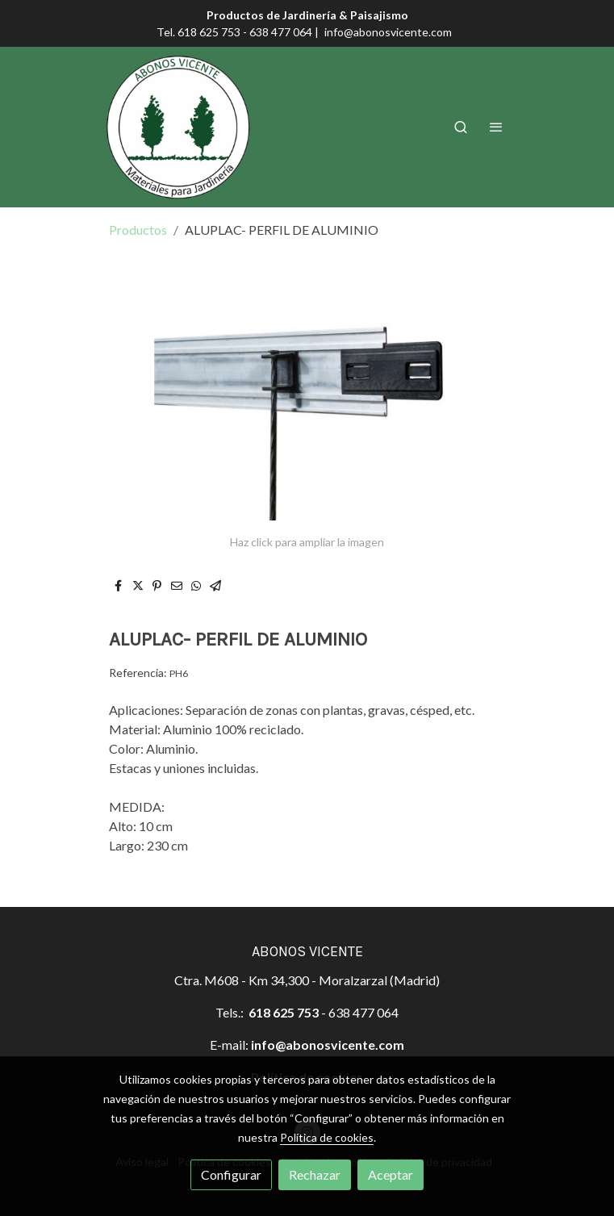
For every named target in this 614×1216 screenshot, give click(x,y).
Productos (138, 229)
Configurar (231, 1174)
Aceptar (390, 1174)
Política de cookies (327, 1137)
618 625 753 (284, 1012)
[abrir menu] (496, 126)
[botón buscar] (461, 126)
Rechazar (314, 1174)
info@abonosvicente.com (388, 32)
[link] (178, 127)
